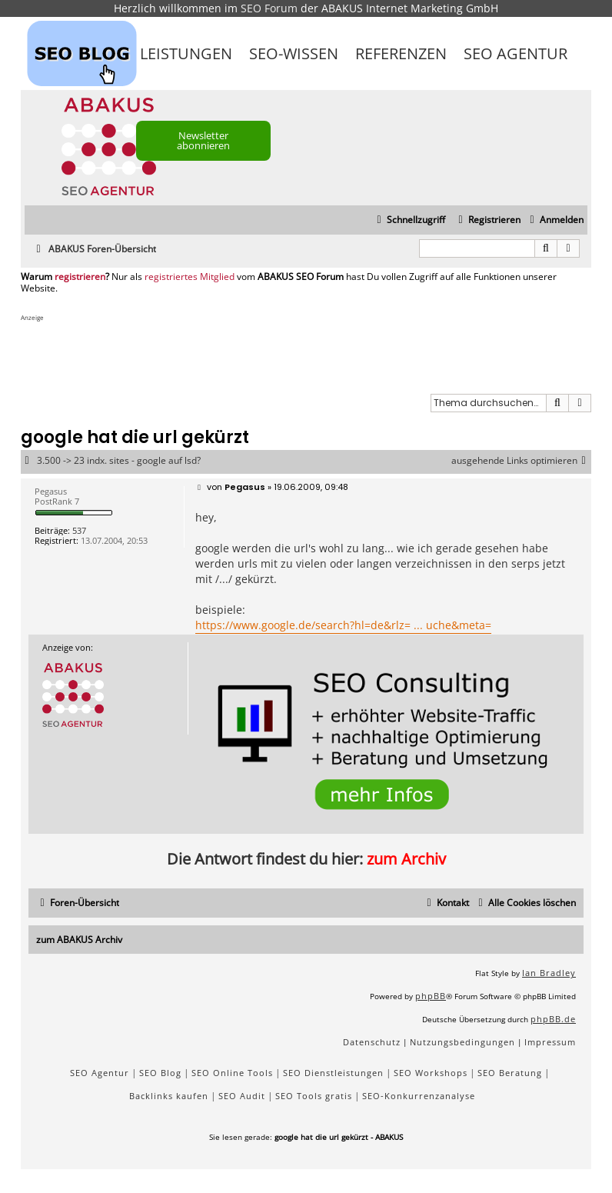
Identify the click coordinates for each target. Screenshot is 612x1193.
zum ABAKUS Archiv (79, 939)
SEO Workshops (430, 1072)
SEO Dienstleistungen (333, 1072)
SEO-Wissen (293, 53)
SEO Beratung (509, 1072)
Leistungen (186, 53)
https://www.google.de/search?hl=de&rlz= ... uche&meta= (343, 625)
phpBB (430, 995)
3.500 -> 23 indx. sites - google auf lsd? (119, 461)
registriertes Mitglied (189, 277)
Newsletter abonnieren (203, 140)
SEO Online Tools (232, 1072)
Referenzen (401, 53)
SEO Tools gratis (313, 1095)
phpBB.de (553, 1019)
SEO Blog (160, 1072)
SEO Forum (269, 8)
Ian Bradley (549, 972)
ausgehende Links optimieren (521, 461)
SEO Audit (241, 1095)
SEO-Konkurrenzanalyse (418, 1095)
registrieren (80, 277)
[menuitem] (555, 220)
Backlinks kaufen (168, 1095)
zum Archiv (406, 858)
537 (79, 530)
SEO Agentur (515, 53)
